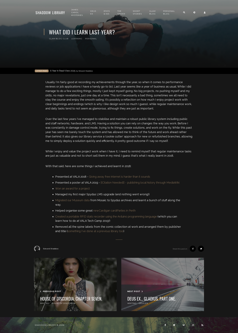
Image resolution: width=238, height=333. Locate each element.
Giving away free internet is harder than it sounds (119, 176)
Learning (76, 38)
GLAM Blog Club (58, 38)
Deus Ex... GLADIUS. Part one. (151, 298)
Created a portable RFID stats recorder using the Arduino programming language (106, 216)
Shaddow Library (50, 12)
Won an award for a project (72, 188)
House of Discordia (63, 303)
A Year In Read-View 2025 (71, 71)
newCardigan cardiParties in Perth (114, 210)
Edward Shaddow (46, 249)
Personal (91, 38)
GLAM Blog (152, 12)
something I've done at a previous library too (95, 231)
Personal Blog (169, 12)
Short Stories (137, 12)
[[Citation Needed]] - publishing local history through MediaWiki (140, 182)
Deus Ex (93, 12)
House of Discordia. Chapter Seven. (71, 298)
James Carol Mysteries (77, 12)
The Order (121, 12)
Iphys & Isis (107, 12)
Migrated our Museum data (72, 200)
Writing (44, 303)
